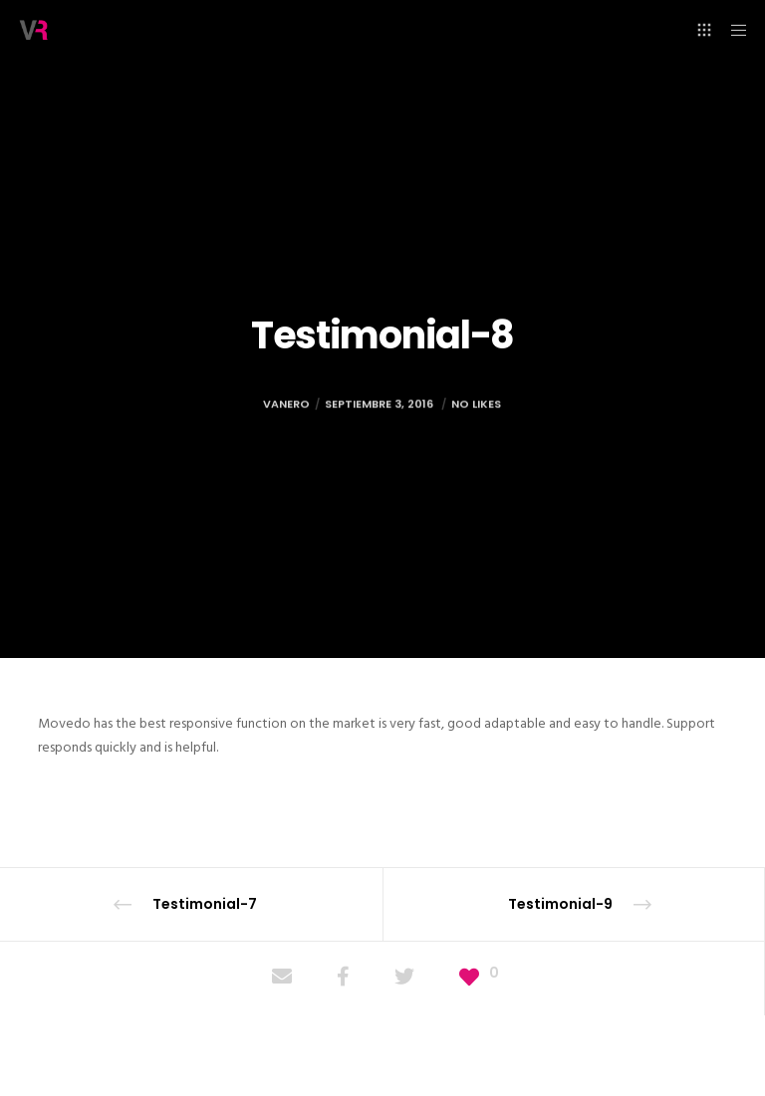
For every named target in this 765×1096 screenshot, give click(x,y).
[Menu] (732, 30)
